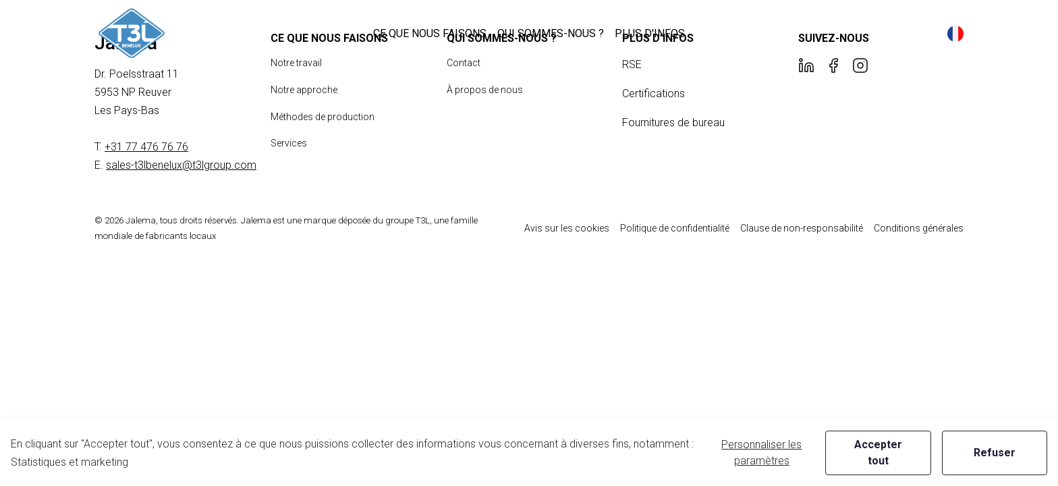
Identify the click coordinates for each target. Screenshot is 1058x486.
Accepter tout (878, 452)
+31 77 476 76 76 (146, 146)
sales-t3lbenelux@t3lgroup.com (181, 165)
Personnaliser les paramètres (761, 452)
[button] (430, 33)
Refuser (994, 452)
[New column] (131, 33)
